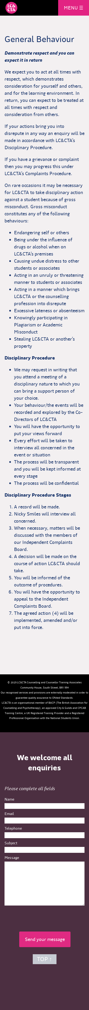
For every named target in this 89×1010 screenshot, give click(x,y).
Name (9, 799)
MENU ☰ (73, 8)
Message (12, 857)
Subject (11, 843)
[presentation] (45, 917)
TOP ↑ (44, 959)
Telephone (13, 828)
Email (9, 813)
